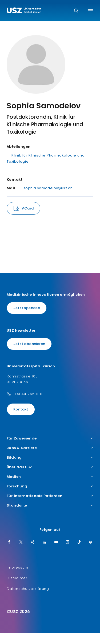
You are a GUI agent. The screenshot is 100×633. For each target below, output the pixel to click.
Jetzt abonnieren (29, 343)
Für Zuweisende (50, 438)
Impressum (17, 567)
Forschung (50, 486)
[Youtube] (56, 542)
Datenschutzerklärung (28, 588)
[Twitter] (21, 542)
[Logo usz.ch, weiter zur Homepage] (24, 11)
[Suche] (76, 11)
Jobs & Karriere (50, 448)
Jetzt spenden (26, 307)
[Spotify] (91, 542)
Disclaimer (17, 578)
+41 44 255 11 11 (28, 393)
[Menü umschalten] (90, 10)
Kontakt (20, 409)
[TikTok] (79, 542)
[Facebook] (9, 542)
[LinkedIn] (44, 542)
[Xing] (33, 542)
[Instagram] (68, 542)
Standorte (50, 505)
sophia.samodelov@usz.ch (48, 188)
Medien (50, 476)
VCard (28, 208)
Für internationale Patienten (50, 496)
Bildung (50, 457)
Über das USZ (50, 467)
